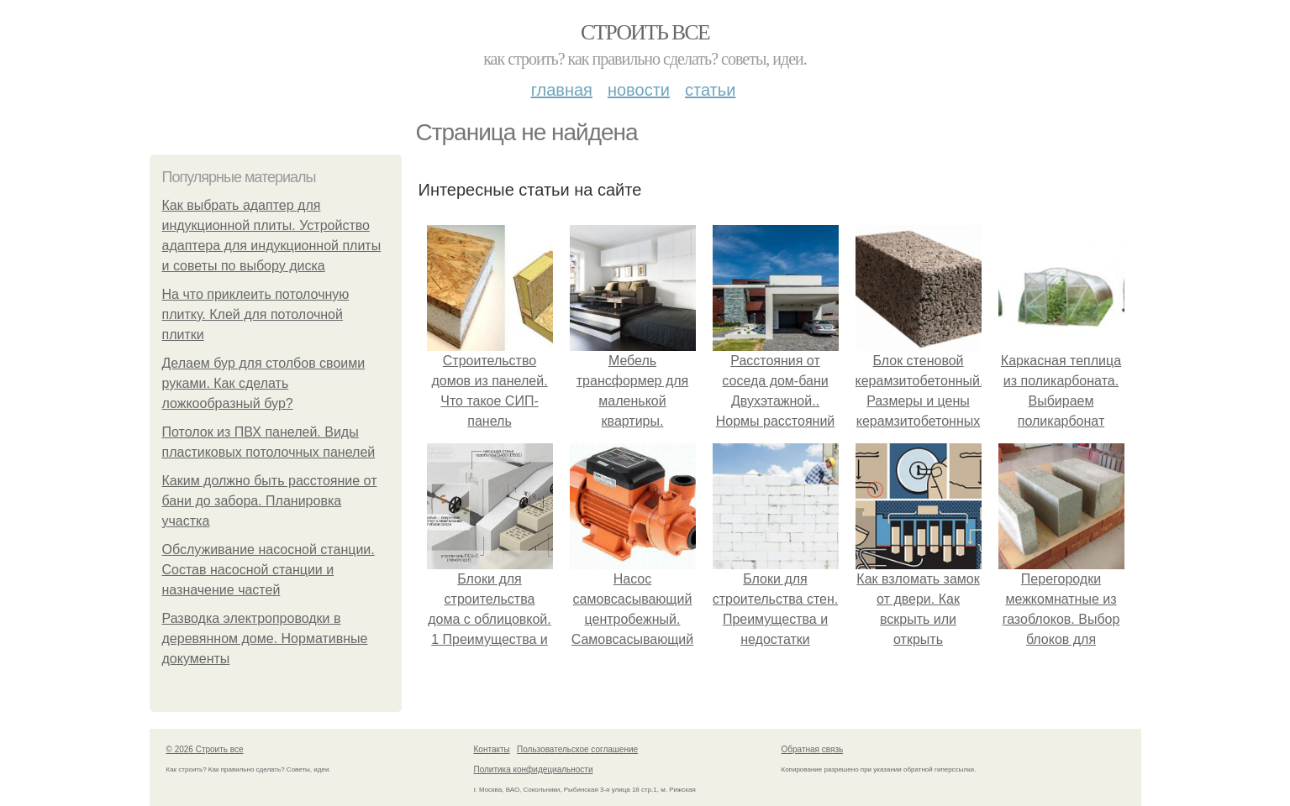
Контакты (492, 749)
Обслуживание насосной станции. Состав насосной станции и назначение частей (268, 569)
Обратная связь (813, 749)
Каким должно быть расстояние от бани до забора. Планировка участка (269, 501)
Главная (561, 90)
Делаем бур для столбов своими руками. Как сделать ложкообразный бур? (264, 383)
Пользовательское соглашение (577, 749)
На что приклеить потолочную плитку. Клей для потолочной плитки (256, 314)
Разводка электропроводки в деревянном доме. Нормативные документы (265, 638)
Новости (639, 90)
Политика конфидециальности (533, 769)
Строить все (645, 32)
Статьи (710, 90)
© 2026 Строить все (205, 749)
